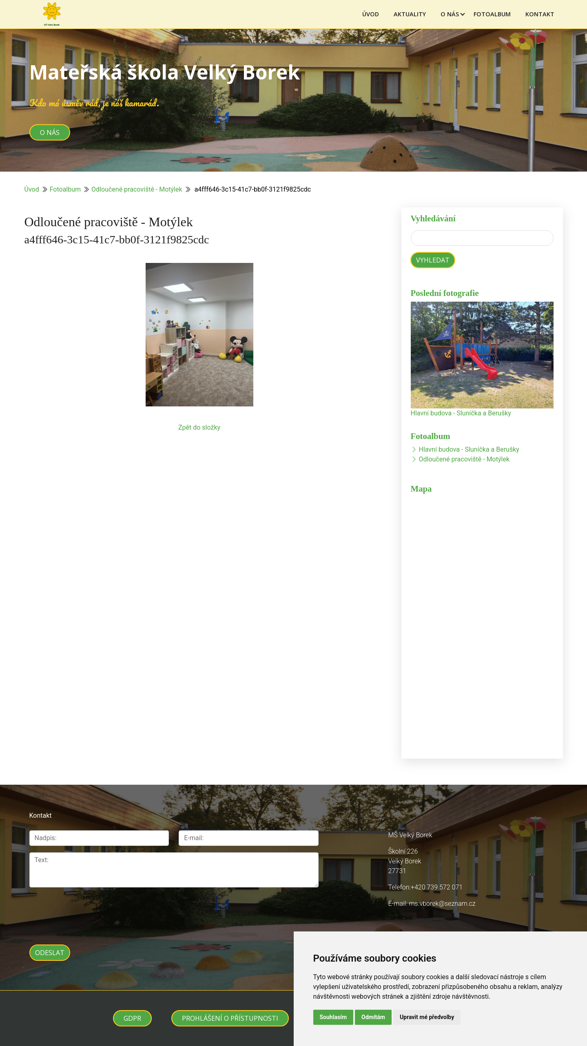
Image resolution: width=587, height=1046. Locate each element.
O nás (450, 14)
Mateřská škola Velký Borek (164, 72)
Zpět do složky (199, 427)
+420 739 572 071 (437, 887)
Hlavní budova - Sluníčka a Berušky (461, 413)
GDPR (132, 1018)
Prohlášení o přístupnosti (230, 1018)
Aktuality (410, 14)
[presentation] (91, 911)
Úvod (370, 14)
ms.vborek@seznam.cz (442, 903)
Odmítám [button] (373, 1017)
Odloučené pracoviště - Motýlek (136, 189)
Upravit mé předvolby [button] (427, 1017)
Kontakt (539, 14)
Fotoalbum (492, 14)
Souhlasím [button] (333, 1017)
